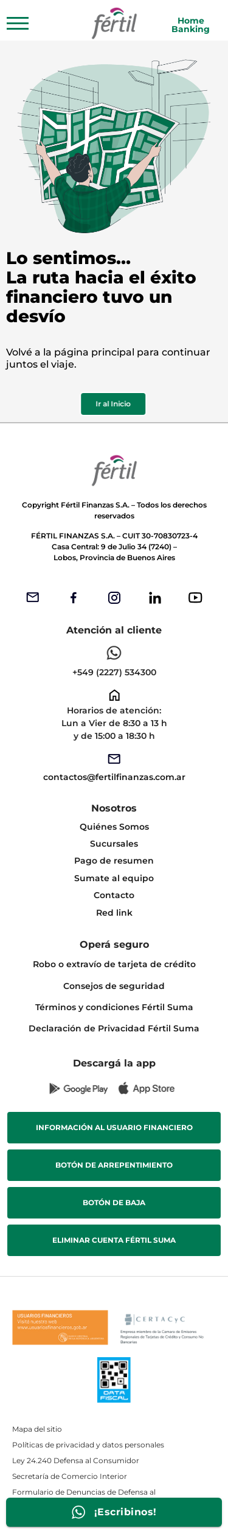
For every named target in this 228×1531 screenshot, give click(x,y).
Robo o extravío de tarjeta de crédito (114, 964)
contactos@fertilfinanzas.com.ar (114, 777)
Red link (114, 912)
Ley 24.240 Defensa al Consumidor (75, 1460)
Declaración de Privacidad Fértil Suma (114, 1028)
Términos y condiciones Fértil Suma (114, 1007)
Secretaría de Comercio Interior (69, 1476)
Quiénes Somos (114, 826)
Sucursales (114, 843)
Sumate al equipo (114, 878)
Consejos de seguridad (114, 985)
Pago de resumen (114, 860)
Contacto (114, 895)
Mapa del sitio (37, 1428)
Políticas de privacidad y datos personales (88, 1444)
